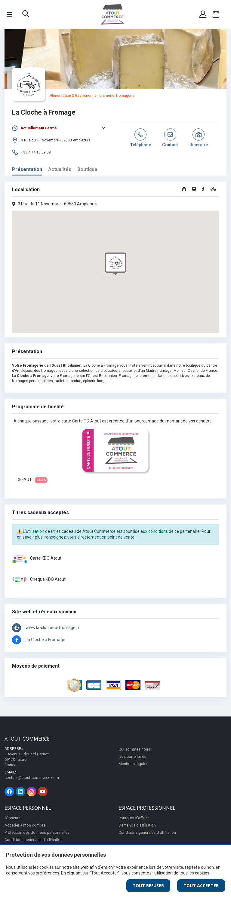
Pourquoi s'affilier (134, 818)
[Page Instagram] (31, 791)
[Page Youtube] (43, 791)
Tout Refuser (148, 885)
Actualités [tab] (59, 169)
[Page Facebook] (9, 791)
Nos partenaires (132, 756)
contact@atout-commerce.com (32, 777)
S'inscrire (12, 818)
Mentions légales (133, 763)
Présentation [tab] (27, 169)
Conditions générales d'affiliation (147, 832)
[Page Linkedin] (20, 791)
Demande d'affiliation (137, 825)
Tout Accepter (201, 885)
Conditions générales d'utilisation (34, 839)
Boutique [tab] (87, 169)
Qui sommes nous (134, 749)
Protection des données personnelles (37, 832)
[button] (26, 15)
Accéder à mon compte (25, 825)
